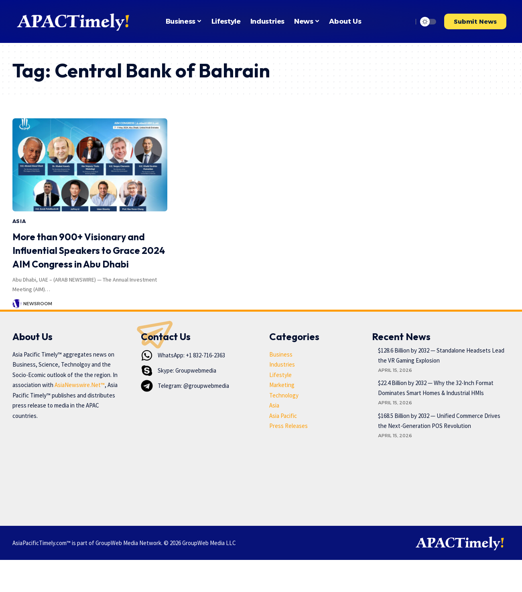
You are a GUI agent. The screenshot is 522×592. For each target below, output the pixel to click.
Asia (19, 221)
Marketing (282, 417)
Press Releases (288, 458)
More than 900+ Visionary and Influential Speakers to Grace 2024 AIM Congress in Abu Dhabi (85, 257)
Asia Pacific (283, 448)
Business (280, 386)
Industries (282, 396)
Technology (284, 427)
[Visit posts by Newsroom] (16, 317)
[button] (405, 22)
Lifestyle (280, 407)
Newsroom (37, 317)
